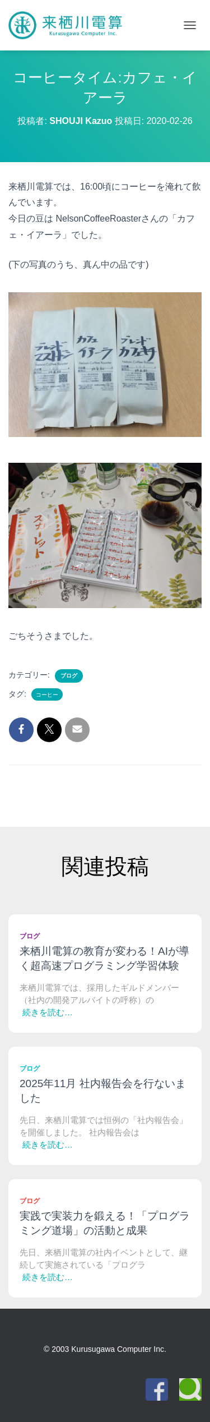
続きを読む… (47, 1012)
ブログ (68, 676)
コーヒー (47, 695)
